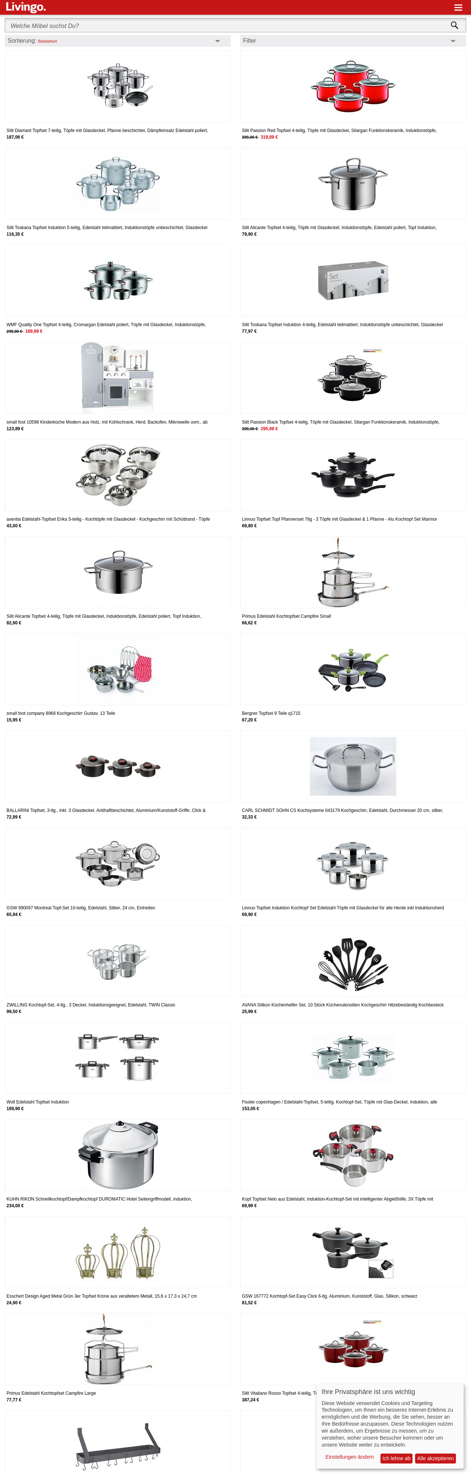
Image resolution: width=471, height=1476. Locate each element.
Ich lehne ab (396, 1458)
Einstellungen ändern (350, 1457)
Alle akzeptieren (435, 1458)
